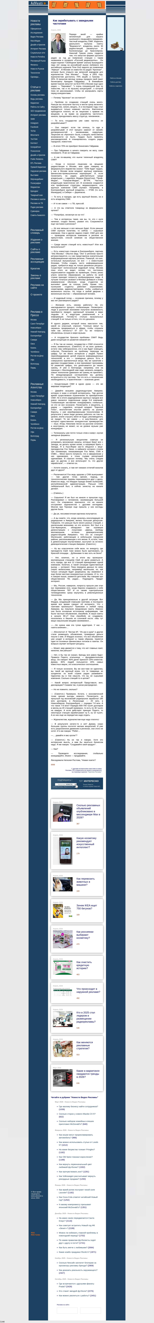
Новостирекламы (36, 22)
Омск (33, 344)
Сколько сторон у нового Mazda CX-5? (77, 1114)
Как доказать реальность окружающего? (78, 1270)
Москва (34, 320)
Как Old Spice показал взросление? (76, 1157)
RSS (33, 1233)
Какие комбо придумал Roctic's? (74, 1252)
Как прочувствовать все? (71, 1171)
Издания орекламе (36, 241)
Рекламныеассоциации (37, 260)
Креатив (35, 268)
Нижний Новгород (38, 332)
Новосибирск (36, 328)
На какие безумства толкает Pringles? (77, 1149)
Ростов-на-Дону (37, 356)
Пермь (33, 368)
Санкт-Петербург (37, 324)
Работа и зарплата (115, 86)
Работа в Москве (115, 78)
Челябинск (35, 352)
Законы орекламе (36, 276)
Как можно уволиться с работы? (74, 1295)
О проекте (36, 294)
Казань (33, 348)
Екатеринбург (36, 336)
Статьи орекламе (36, 88)
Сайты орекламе (35, 250)
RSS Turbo (35, 1235)
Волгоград (35, 364)
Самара (34, 340)
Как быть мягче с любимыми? (73, 1247)
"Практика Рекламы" (95, 772)
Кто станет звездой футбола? (73, 1291)
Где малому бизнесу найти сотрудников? (78, 1106)
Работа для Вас (115, 82)
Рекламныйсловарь (37, 231)
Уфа (32, 360)
